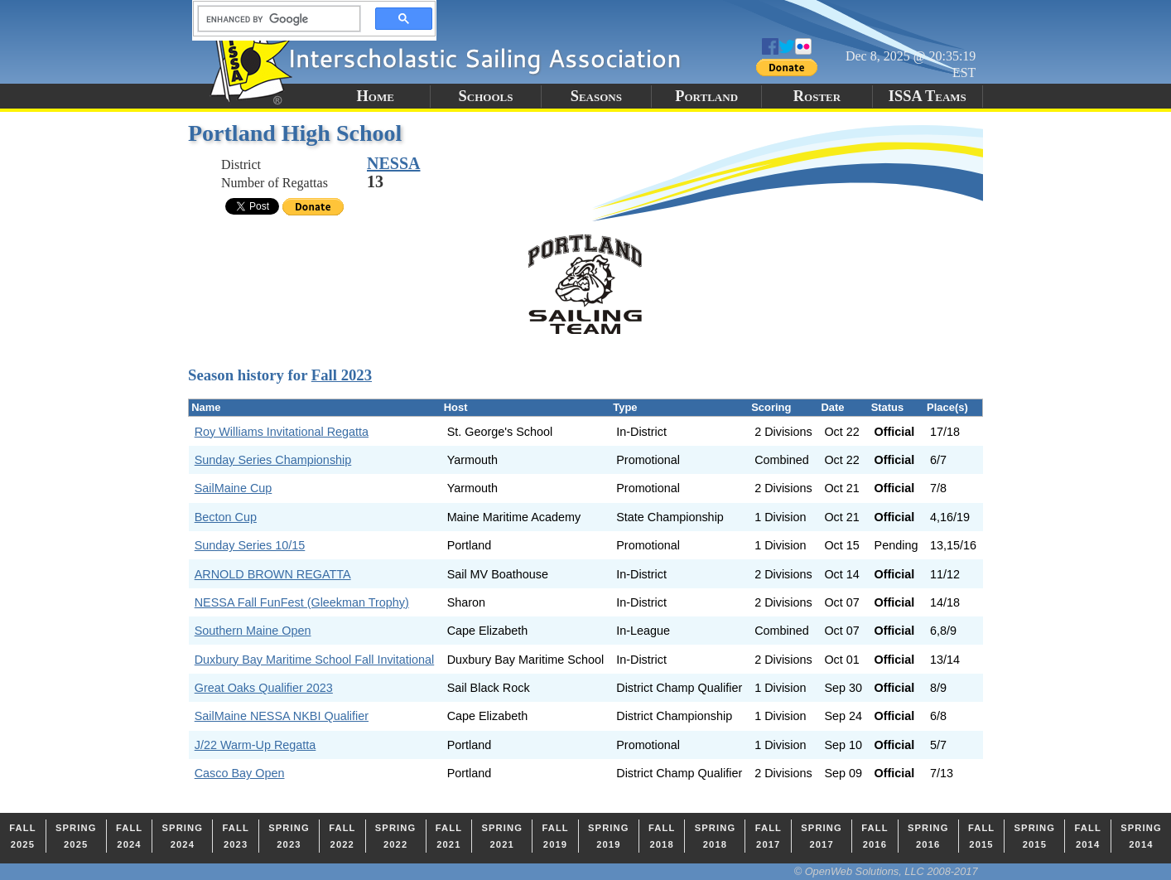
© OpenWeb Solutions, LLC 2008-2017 (886, 871)
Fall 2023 (341, 375)
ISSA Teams (927, 96)
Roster (817, 96)
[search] (274, 19)
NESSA (393, 163)
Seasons (596, 96)
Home (374, 96)
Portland (706, 96)
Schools (486, 96)
